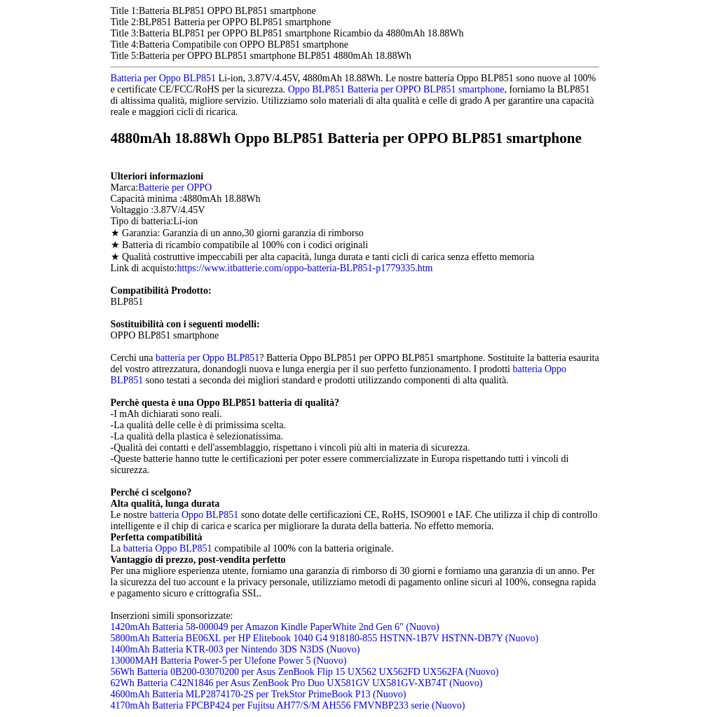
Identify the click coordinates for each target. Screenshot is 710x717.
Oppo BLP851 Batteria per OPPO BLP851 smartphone (396, 89)
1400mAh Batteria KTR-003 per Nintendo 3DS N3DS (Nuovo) (235, 649)
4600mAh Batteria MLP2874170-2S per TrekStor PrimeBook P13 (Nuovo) (259, 694)
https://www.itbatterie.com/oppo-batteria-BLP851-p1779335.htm (304, 268)
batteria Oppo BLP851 (194, 515)
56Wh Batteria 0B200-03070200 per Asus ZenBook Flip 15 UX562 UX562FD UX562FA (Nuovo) (305, 672)
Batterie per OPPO (175, 187)
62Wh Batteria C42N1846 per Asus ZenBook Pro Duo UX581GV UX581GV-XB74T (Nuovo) (297, 683)
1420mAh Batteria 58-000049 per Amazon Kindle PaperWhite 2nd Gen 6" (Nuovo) (275, 627)
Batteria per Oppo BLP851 (163, 78)
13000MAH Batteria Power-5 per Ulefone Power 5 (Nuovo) (229, 660)
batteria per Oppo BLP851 (207, 358)
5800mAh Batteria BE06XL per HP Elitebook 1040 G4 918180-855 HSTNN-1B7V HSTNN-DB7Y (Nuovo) (325, 638)
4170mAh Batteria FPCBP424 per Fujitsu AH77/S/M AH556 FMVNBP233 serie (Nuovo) (288, 705)
